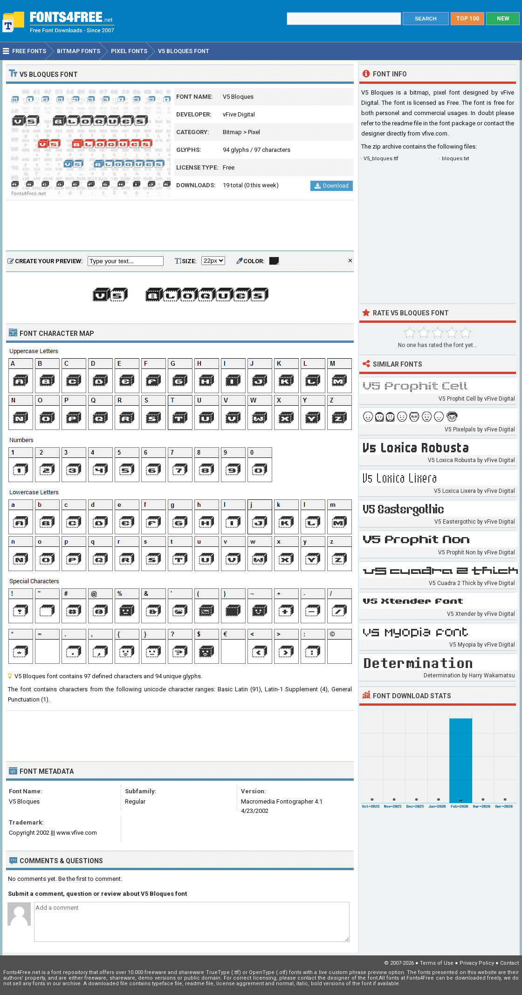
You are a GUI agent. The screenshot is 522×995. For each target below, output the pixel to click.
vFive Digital (239, 114)
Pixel (254, 132)
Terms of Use (436, 963)
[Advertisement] (180, 226)
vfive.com (434, 133)
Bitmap (232, 132)
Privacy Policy (477, 963)
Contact (509, 963)
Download (332, 186)
